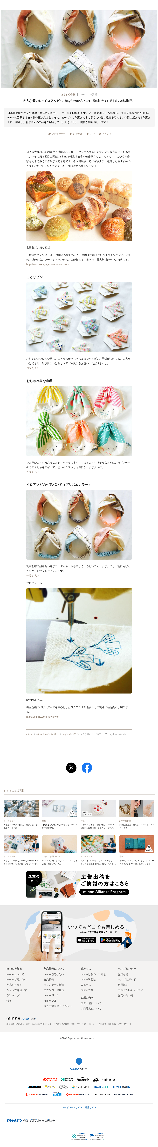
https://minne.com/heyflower (42, 716)
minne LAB (50, 1000)
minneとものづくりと (79, 5)
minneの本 (87, 990)
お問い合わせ (125, 995)
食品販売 (49, 979)
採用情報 (112, 1024)
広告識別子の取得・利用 (64, 1024)
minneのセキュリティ (130, 990)
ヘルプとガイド (127, 979)
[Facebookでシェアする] (87, 768)
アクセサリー (58, 133)
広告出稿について (91, 1003)
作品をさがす (14, 984)
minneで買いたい (17, 979)
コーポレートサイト (72, 1107)
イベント (107, 133)
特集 (9, 1000)
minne (29, 734)
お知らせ (123, 974)
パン (92, 133)
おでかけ (77, 133)
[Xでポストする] (71, 768)
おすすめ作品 (68, 94)
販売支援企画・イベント (58, 1006)
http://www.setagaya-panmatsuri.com (47, 264)
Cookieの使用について (42, 1024)
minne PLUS (51, 995)
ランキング (13, 995)
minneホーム (5, 5)
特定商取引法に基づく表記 (18, 1024)
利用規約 (123, 984)
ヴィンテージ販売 (54, 984)
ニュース (86, 984)
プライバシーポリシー (86, 1024)
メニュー (153, 5)
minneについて (15, 974)
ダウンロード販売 (54, 990)
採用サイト (90, 1107)
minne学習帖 (88, 979)
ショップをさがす (17, 990)
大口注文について (91, 1008)
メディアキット (125, 1024)
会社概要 (102, 1024)
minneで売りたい (54, 974)
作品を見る (32, 368)
